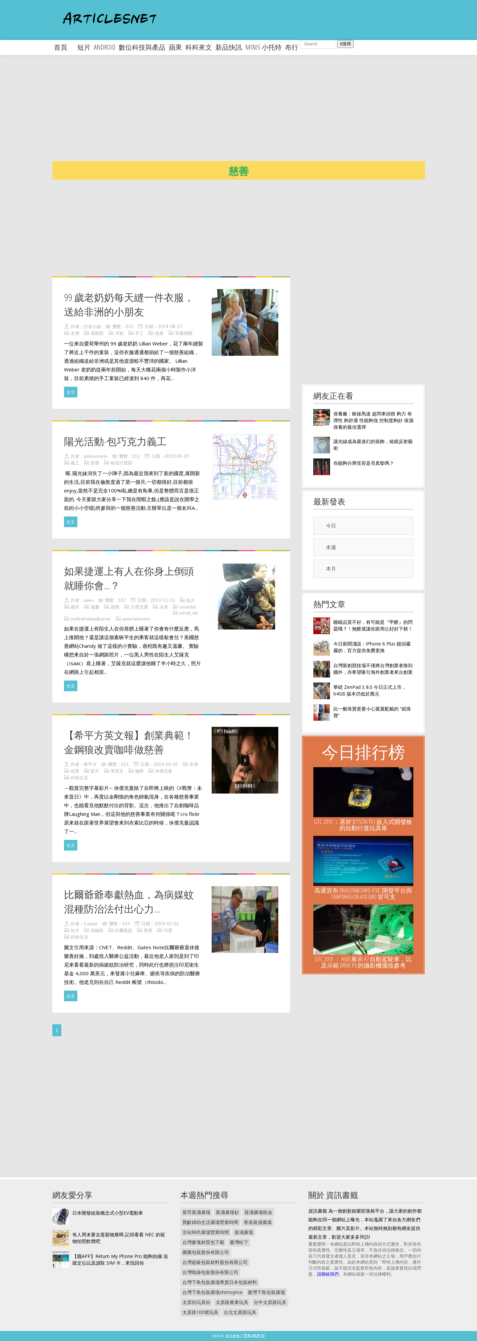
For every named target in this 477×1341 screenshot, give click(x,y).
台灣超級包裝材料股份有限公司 (215, 1262)
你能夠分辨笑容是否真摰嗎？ (363, 463)
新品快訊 (228, 47)
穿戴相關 (183, 333)
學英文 (117, 771)
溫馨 (95, 606)
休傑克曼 (163, 771)
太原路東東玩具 (232, 1302)
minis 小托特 (263, 47)
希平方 (90, 764)
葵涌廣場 (243, 1232)
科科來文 (198, 47)
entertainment (136, 618)
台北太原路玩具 (240, 1312)
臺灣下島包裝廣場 (266, 1292)
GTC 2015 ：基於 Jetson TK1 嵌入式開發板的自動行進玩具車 (363, 825)
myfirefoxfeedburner (91, 618)
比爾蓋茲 (123, 930)
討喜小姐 (92, 326)
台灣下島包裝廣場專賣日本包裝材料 (219, 1282)
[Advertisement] (252, 113)
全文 (70, 392)
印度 (168, 930)
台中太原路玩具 (270, 1302)
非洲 (75, 333)
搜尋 (345, 43)
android (104, 47)
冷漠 (163, 606)
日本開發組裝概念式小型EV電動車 (107, 1213)
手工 (139, 333)
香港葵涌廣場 (258, 1222)
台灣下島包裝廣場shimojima (212, 1292)
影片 (95, 771)
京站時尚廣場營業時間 (205, 1232)
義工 (75, 462)
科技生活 (79, 777)
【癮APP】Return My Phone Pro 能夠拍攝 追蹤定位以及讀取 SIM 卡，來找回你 (120, 1259)
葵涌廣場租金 (258, 1212)
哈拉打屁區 (121, 462)
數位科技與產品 (142, 47)
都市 (75, 606)
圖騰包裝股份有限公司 (205, 1252)
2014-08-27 (170, 326)
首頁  (64, 47)
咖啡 (139, 771)
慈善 (159, 333)
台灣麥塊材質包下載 (203, 1242)
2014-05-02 (166, 923)
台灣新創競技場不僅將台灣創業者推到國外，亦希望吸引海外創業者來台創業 (373, 668)
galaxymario (96, 456)
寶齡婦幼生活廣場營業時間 (210, 1222)
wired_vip (188, 612)
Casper (91, 923)
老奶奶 (97, 333)
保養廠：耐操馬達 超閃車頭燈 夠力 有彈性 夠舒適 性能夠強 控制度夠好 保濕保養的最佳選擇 (373, 420)
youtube (187, 606)
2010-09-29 (176, 456)
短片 (84, 47)
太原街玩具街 (196, 1302)
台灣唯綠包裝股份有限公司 (210, 1272)
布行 (291, 47)
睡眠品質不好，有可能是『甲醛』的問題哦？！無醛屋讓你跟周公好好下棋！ (373, 625)
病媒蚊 (97, 930)
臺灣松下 (239, 1242)
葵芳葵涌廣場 (196, 1212)
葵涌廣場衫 (227, 1212)
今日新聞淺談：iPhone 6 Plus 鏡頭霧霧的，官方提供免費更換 (372, 646)
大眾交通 (139, 606)
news (89, 600)
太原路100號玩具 (200, 1312)
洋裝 (119, 333)
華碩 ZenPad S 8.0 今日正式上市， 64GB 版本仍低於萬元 (369, 690)
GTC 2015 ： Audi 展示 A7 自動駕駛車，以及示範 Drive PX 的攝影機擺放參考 (363, 962)
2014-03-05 (165, 764)
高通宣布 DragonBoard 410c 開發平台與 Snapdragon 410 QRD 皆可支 (363, 893)
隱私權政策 (254, 1335)
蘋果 (175, 47)
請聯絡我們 (328, 1274)
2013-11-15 (162, 600)
